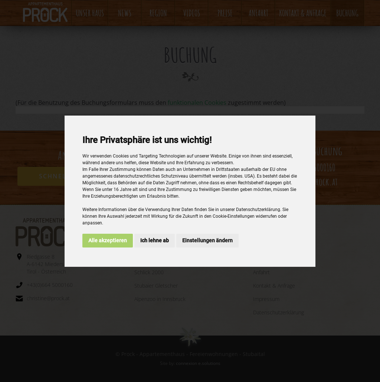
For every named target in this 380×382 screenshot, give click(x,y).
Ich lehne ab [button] (154, 240)
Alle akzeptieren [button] (107, 240)
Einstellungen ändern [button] (207, 240)
